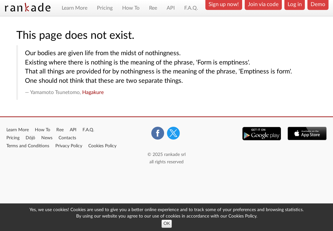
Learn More (74, 8)
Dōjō (30, 138)
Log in (295, 4)
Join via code (263, 4)
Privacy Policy (68, 146)
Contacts (67, 138)
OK (166, 223)
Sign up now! (224, 4)
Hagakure (93, 92)
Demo (318, 4)
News (46, 138)
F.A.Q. (191, 8)
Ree (153, 8)
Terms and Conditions (27, 146)
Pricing (105, 8)
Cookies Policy (102, 146)
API (171, 8)
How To (130, 8)
